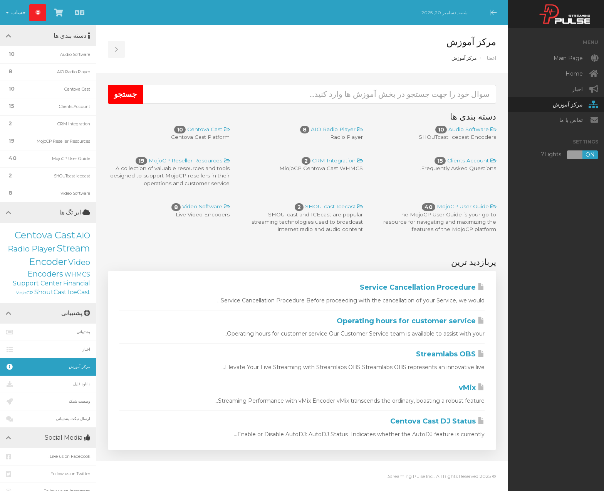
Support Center (37, 283)
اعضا (491, 58)
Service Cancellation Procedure (422, 287)
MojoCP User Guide (459, 206)
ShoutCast (50, 292)
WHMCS (77, 274)
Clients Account (465, 160)
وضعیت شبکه (48, 401)
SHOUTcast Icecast (329, 206)
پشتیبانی (48, 332)
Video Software (200, 206)
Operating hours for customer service (411, 321)
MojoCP (24, 292)
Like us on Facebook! (48, 456)
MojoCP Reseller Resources (183, 160)
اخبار (48, 349)
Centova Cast (202, 129)
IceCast (79, 292)
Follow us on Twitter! (48, 474)
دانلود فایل (48, 384)
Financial (76, 283)
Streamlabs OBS (450, 354)
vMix (472, 387)
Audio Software (465, 129)
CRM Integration (332, 160)
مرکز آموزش (48, 366)
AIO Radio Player (331, 129)
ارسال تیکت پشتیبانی (48, 419)
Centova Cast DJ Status (437, 421)
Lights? (569, 155)
